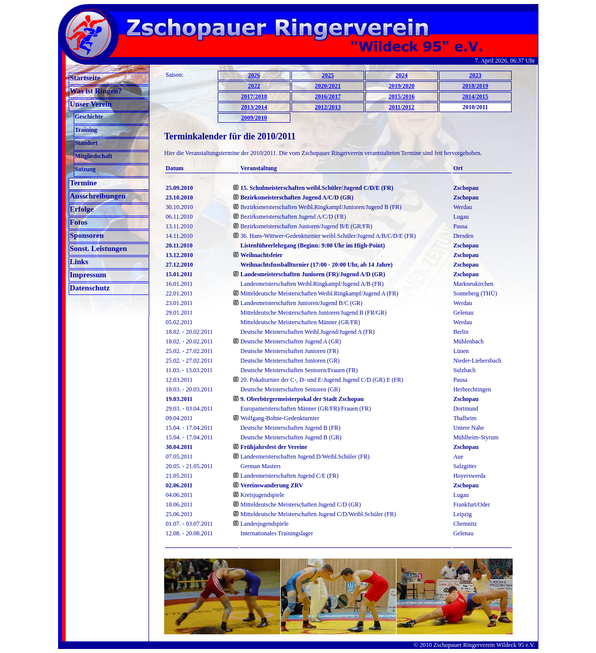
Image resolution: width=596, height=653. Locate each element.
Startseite (85, 78)
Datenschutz (90, 288)
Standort (86, 142)
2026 (254, 75)
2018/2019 (475, 85)
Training (86, 129)
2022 (254, 85)
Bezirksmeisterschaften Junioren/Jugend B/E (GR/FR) (306, 226)
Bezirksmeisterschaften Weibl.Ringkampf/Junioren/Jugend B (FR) (321, 207)
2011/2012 (402, 107)
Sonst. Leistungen (98, 248)
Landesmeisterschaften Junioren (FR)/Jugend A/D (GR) (312, 274)
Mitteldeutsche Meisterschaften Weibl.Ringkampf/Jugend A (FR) (319, 293)
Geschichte (89, 116)
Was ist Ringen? (96, 91)
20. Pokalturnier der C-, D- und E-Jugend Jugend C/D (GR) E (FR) (321, 379)
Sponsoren (87, 235)
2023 (475, 75)
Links (79, 262)
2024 (401, 75)
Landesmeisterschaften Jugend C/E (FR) (289, 475)
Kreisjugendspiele (262, 494)
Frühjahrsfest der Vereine (273, 446)
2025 (328, 75)
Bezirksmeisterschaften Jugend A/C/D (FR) (293, 216)
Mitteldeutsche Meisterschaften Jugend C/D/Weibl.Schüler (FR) (318, 514)
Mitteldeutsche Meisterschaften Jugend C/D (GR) (300, 504)
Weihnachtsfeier (261, 255)
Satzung (85, 169)
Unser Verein (91, 104)
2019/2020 (401, 85)
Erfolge (81, 209)
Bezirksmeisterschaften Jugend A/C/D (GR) (297, 197)
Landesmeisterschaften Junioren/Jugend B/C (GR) (301, 303)
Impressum (88, 275)
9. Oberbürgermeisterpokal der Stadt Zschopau (302, 399)
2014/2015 (475, 96)
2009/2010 (254, 117)
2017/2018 (254, 96)
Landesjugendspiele (264, 523)
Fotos (78, 222)
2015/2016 (401, 96)
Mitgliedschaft (93, 156)
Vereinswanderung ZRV (271, 485)
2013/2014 (254, 107)
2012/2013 (327, 107)
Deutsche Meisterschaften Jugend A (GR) (290, 341)
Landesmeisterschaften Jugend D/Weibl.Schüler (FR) (305, 456)
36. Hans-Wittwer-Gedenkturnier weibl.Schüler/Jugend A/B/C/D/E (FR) (328, 235)
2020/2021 (327, 85)
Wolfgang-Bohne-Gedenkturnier (279, 418)
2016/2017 (327, 96)
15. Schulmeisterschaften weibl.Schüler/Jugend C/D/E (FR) (316, 187)
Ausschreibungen (98, 196)
